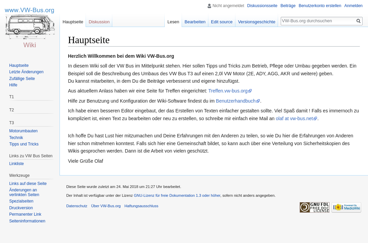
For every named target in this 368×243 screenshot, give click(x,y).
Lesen (173, 21)
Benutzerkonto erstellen (320, 5)
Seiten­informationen (27, 221)
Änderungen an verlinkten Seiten (24, 192)
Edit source (222, 21)
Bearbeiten (195, 21)
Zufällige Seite (22, 78)
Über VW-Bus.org (105, 206)
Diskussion (99, 21)
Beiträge (288, 5)
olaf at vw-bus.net (294, 118)
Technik (16, 137)
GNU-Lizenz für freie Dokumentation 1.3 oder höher (177, 195)
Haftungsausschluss (141, 206)
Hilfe (13, 85)
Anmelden (353, 5)
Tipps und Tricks (24, 144)
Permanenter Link (25, 214)
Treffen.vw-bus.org (228, 90)
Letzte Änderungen (26, 72)
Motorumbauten (23, 131)
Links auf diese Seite (28, 183)
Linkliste (16, 163)
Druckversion (21, 208)
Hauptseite (73, 21)
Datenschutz (76, 206)
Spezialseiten (21, 201)
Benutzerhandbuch (236, 101)
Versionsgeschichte (256, 21)
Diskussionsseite (262, 5)
